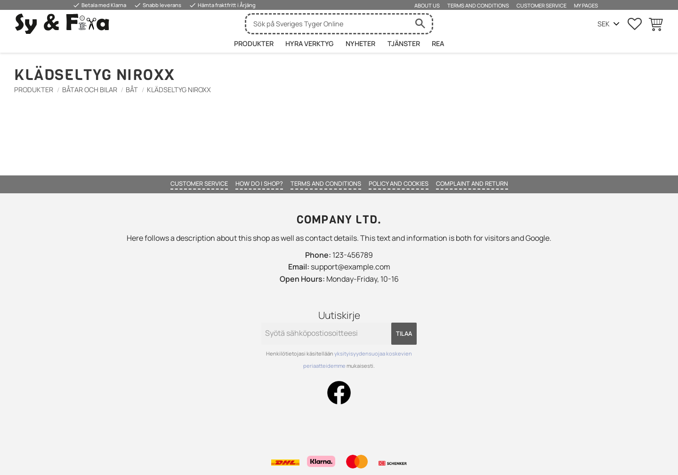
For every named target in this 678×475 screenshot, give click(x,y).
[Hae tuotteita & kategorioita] (327, 24)
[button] (635, 24)
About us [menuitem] (427, 5)
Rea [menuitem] (438, 43)
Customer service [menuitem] (541, 5)
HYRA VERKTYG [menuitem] (309, 43)
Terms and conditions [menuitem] (478, 5)
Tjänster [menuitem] (403, 43)
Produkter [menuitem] (254, 43)
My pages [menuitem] (586, 5)
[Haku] (420, 24)
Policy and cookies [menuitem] (398, 183)
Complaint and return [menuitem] (472, 183)
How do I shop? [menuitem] (259, 183)
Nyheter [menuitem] (360, 43)
